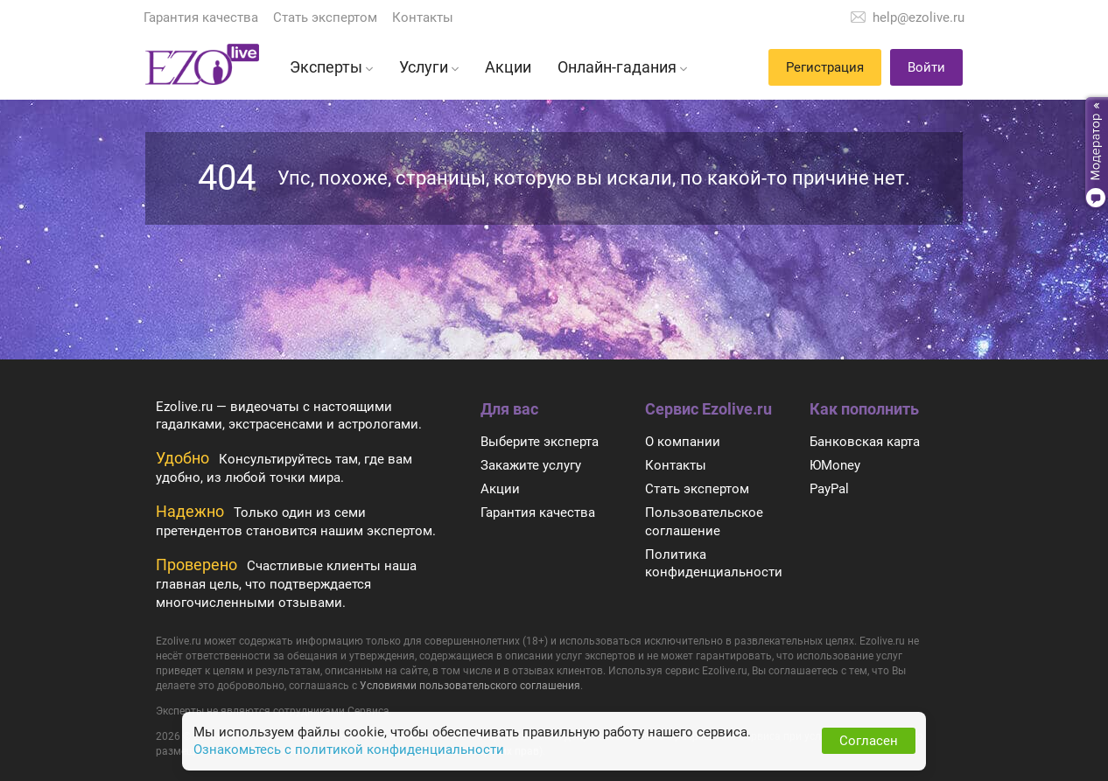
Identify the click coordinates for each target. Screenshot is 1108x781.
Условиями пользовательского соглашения (470, 686)
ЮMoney (835, 465)
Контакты (422, 17)
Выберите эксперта (539, 442)
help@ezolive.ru (918, 17)
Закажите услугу (530, 465)
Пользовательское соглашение (704, 522)
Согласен (868, 741)
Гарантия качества (201, 17)
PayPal (829, 489)
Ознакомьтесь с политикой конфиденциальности (348, 749)
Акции (500, 489)
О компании (682, 442)
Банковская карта (865, 442)
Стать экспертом (325, 17)
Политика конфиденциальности (713, 564)
